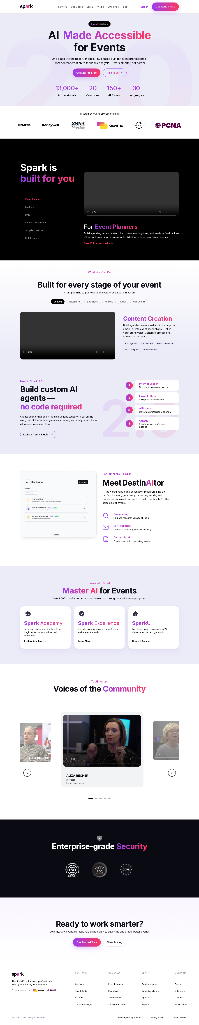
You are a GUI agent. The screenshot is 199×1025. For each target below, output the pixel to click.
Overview (79, 984)
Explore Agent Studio (38, 434)
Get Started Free (165, 6)
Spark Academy (149, 984)
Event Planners (115, 984)
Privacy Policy (156, 1017)
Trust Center (181, 1004)
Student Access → (142, 641)
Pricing (100, 6)
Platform (62, 6)
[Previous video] (27, 773)
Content (58, 301)
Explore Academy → (35, 641)
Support (146, 1004)
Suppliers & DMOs (117, 1004)
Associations (114, 997)
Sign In (144, 6)
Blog (125, 6)
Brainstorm (92, 301)
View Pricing (114, 942)
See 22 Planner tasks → (98, 243)
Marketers (113, 991)
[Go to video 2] (96, 798)
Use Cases (77, 6)
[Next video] (172, 773)
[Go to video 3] (100, 798)
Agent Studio (139, 301)
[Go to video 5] (109, 798)
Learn (90, 6)
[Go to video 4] (105, 798)
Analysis (109, 301)
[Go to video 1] (90, 798)
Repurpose (74, 301)
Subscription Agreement (130, 1017)
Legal (123, 301)
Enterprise (113, 6)
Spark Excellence (150, 991)
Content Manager (83, 1004)
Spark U (146, 997)
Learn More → (85, 641)
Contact (179, 997)
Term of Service (179, 1017)
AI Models (80, 997)
